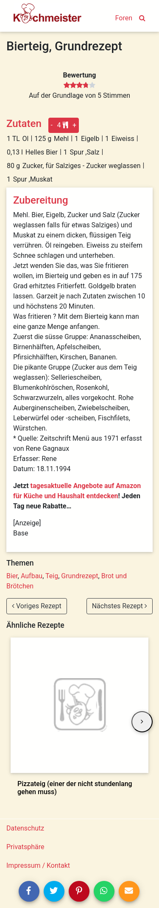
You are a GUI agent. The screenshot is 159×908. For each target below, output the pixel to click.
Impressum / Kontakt (38, 865)
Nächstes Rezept (119, 606)
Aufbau (31, 576)
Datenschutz (25, 828)
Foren (123, 18)
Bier (12, 576)
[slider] (79, 85)
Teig (51, 576)
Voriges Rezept (36, 606)
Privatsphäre (25, 847)
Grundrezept (79, 576)
